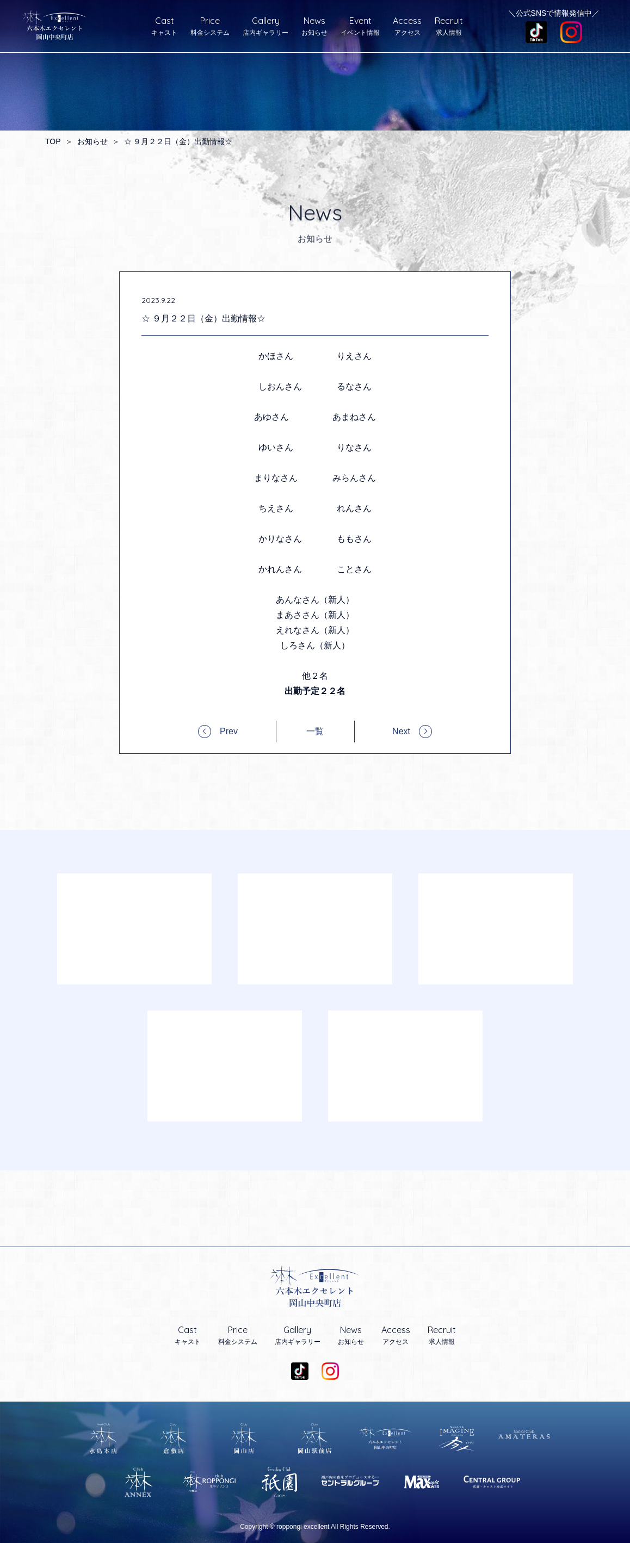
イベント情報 (360, 26)
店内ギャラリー (265, 26)
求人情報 (449, 26)
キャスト (164, 26)
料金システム (210, 26)
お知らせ (314, 26)
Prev (229, 731)
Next (401, 731)
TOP (53, 141)
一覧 (315, 731)
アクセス (407, 26)
